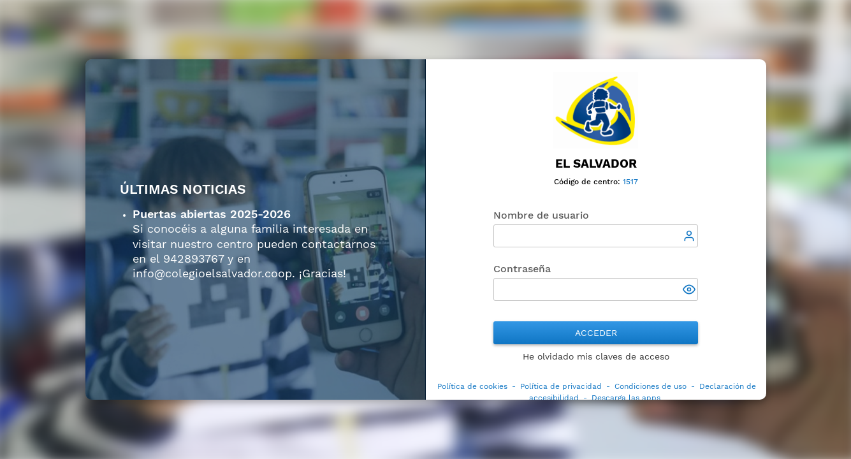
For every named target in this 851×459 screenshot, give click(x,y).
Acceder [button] (596, 333)
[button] (690, 290)
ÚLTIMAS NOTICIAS (183, 189)
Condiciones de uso (651, 386)
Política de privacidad (561, 386)
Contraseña (522, 269)
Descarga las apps (626, 397)
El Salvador (596, 163)
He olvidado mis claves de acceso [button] (596, 356)
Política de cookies (472, 386)
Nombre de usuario (541, 215)
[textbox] (595, 235)
